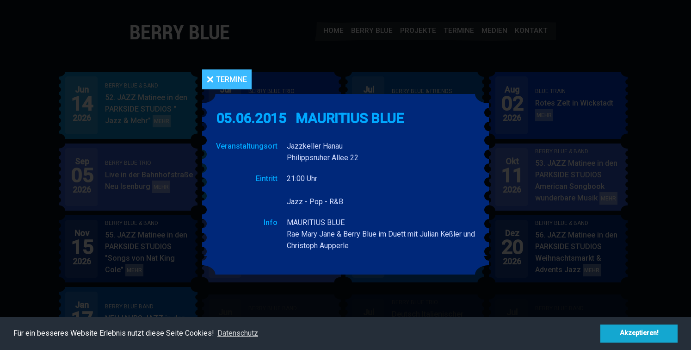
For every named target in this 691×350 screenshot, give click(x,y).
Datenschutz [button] (237, 333)
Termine (231, 79)
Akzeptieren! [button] (639, 333)
